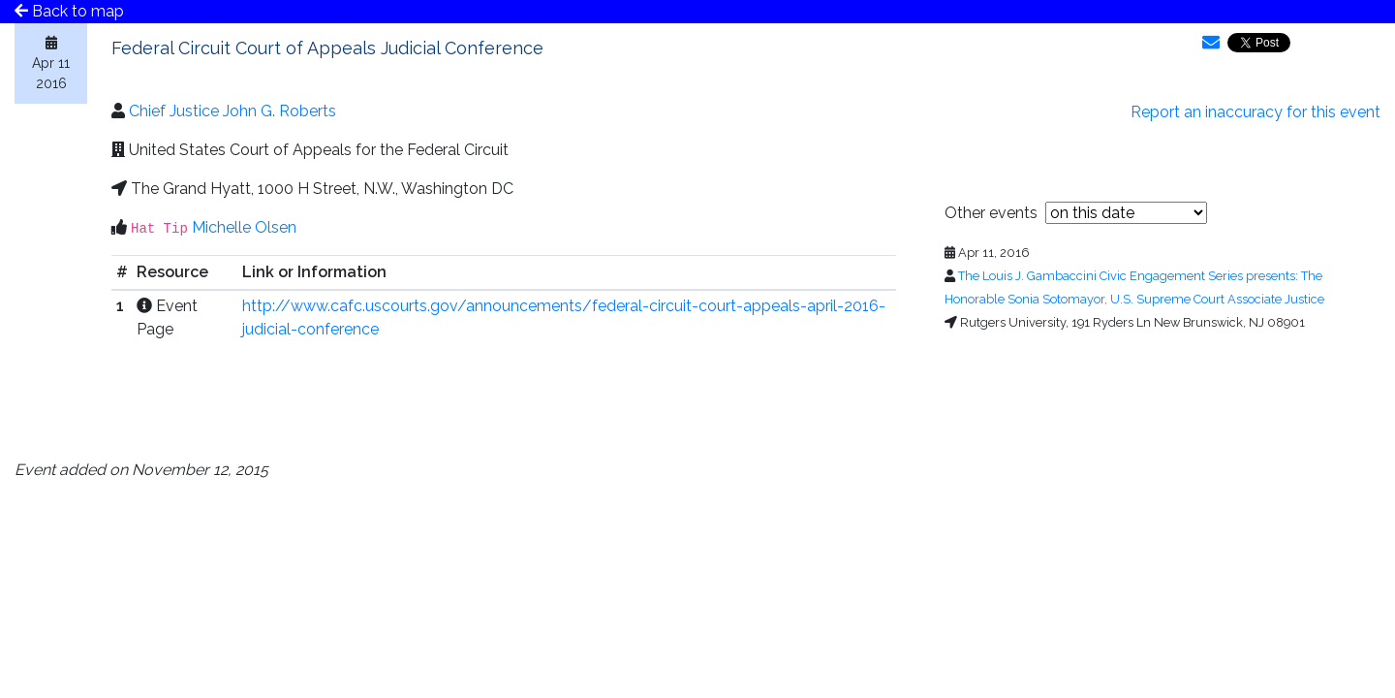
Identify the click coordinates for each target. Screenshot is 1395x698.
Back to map (69, 11)
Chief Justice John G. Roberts (232, 111)
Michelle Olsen (244, 227)
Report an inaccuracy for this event (1255, 112)
